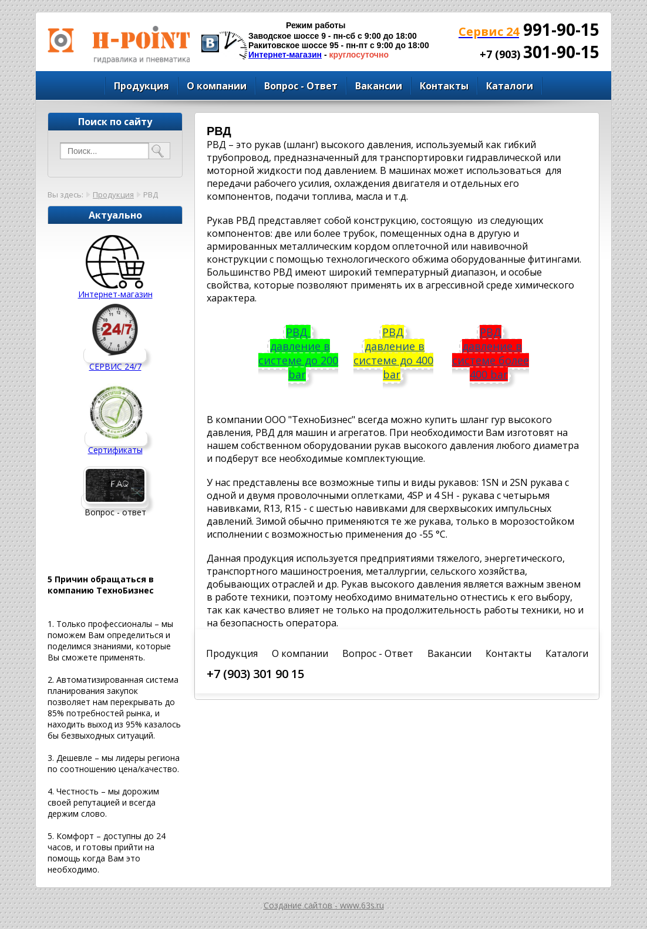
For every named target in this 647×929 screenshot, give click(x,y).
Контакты (444, 85)
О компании (217, 85)
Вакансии (378, 85)
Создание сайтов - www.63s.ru (324, 905)
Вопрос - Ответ (301, 85)
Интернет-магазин (285, 54)
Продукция (141, 85)
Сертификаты (115, 449)
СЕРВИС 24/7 (115, 366)
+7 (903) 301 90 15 (255, 674)
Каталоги (509, 85)
